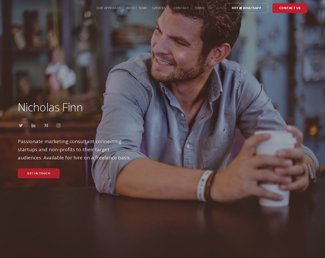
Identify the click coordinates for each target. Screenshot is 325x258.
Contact (181, 8)
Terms (199, 8)
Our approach (108, 8)
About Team (136, 8)
